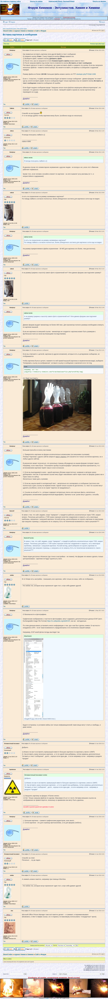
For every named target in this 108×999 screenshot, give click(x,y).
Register (12, 22)
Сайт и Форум (40, 31)
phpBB (47, 998)
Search (102, 22)
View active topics (22, 28)
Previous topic (94, 43)
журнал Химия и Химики (23, 31)
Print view (6, 43)
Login (5, 22)
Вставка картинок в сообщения (20, 34)
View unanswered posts (9, 28)
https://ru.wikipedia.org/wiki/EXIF (58, 621)
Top (4, 104)
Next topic (101, 43)
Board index (8, 31)
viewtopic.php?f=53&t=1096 (86, 74)
